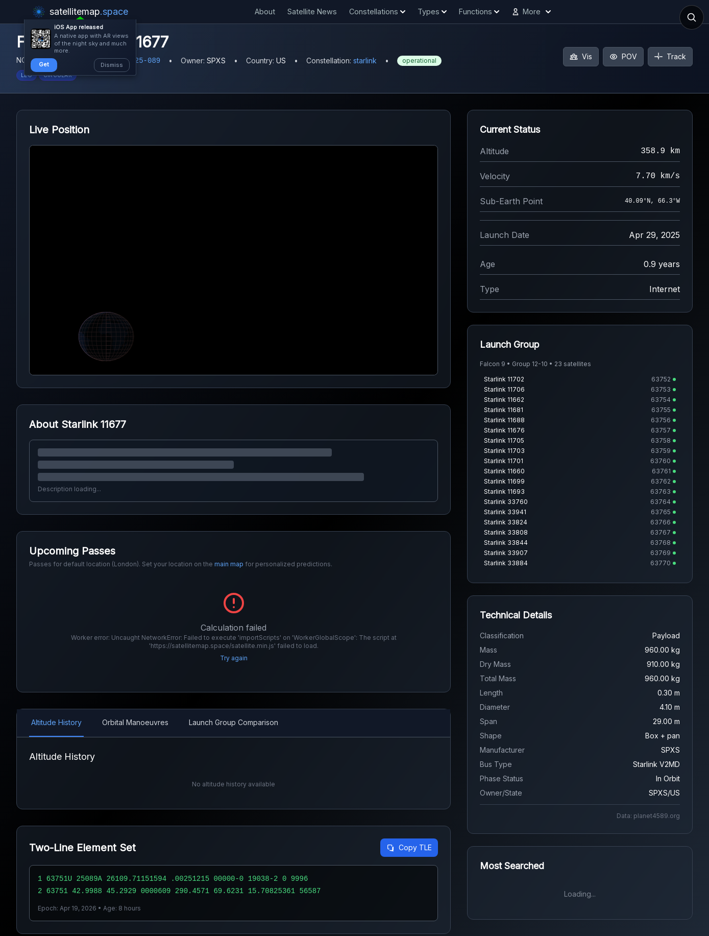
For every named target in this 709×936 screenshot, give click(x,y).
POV (623, 56)
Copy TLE (409, 847)
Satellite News (312, 11)
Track (670, 56)
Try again (234, 658)
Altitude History (56, 722)
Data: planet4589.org (648, 816)
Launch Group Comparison (233, 722)
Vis (581, 56)
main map (228, 564)
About (265, 11)
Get (44, 64)
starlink (365, 60)
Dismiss (112, 64)
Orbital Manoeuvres (135, 722)
